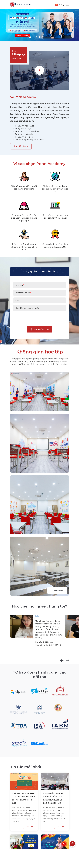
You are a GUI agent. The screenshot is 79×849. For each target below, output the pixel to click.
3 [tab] (42, 37)
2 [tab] (39, 37)
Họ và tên (19, 285)
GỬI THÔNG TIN (41, 329)
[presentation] (30, 322)
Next (67, 660)
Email (17, 300)
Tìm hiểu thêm (21, 146)
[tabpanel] (39, 25)
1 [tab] (36, 37)
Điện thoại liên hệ (23, 293)
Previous (62, 660)
